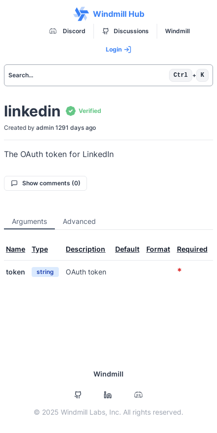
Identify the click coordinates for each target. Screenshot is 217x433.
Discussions (125, 31)
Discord (66, 31)
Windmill (177, 31)
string (45, 271)
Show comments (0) (46, 183)
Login (118, 50)
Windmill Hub (108, 14)
